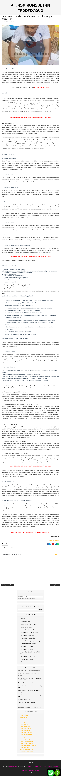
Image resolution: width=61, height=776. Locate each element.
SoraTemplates (13, 766)
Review (23, 662)
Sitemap (37, 770)
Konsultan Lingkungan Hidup (30, 641)
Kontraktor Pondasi (27, 659)
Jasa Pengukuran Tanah (29, 624)
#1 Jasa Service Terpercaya (34, 766)
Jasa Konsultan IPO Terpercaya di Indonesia (29, 670)
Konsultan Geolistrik (27, 630)
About (30, 763)
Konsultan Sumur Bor (28, 656)
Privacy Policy (47, 766)
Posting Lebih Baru (7, 585)
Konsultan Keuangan (28, 635)
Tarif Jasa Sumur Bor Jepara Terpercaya (28, 682)
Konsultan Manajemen (28, 643)
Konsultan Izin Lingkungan (29, 632)
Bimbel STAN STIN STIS (24, 699)
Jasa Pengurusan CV (9, 21)
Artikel (23, 618)
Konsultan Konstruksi (28, 638)
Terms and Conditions (28, 770)
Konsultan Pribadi (27, 649)
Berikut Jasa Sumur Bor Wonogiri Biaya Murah (30, 707)
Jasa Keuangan (26, 621)
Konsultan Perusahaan (28, 646)
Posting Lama (55, 585)
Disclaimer (55, 766)
